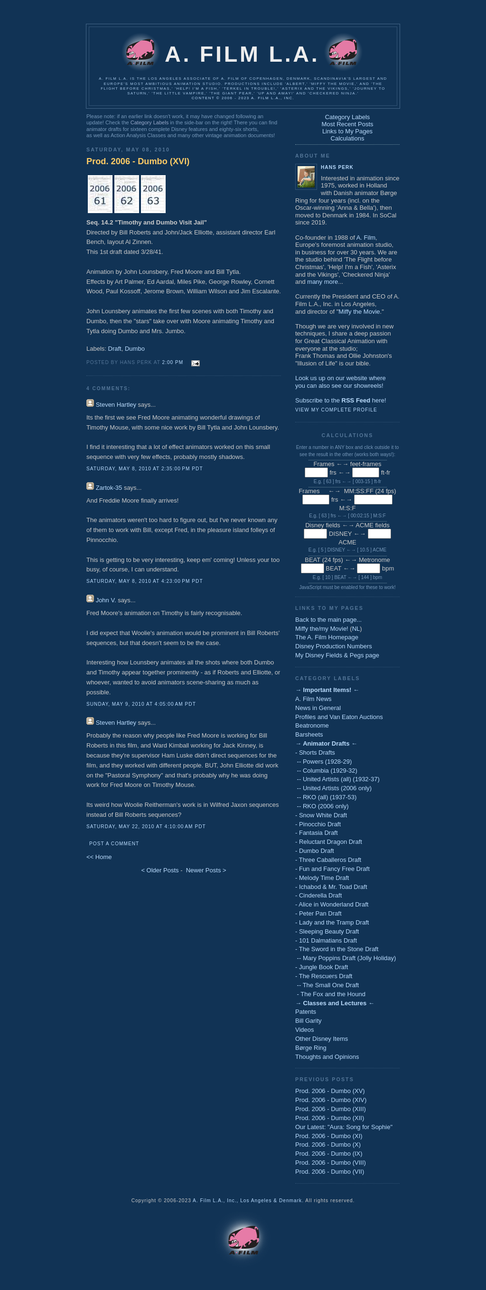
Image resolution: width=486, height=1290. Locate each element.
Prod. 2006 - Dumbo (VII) (329, 1171)
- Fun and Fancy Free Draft (332, 868)
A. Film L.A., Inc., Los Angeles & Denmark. (248, 1200)
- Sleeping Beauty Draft (327, 931)
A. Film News (313, 698)
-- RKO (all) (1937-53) (325, 797)
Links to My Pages (347, 131)
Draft (115, 348)
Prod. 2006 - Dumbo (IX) (329, 1153)
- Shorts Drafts (315, 752)
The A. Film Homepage (326, 637)
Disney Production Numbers (333, 646)
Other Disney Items (321, 1038)
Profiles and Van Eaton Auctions (339, 716)
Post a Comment (114, 843)
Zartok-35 (109, 487)
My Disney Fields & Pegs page (337, 655)
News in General (318, 707)
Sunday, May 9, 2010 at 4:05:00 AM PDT (141, 704)
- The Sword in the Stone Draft (336, 949)
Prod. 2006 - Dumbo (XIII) (330, 1108)
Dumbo (135, 348)
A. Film (365, 237)
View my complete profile (336, 409)
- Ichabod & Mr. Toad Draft (331, 886)
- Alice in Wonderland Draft (331, 904)
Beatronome (312, 725)
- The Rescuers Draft (323, 976)
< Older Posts (159, 870)
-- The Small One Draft (327, 985)
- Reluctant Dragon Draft (328, 841)
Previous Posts (324, 1079)
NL (356, 628)
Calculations (347, 138)
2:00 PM (173, 362)
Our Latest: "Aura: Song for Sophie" (344, 1127)
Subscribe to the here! (340, 400)
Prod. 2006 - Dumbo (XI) (329, 1136)
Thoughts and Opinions (327, 1056)
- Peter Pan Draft (318, 913)
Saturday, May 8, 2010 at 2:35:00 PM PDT (144, 468)
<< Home (99, 856)
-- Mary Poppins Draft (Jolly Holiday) (345, 958)
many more (322, 281)
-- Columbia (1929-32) (326, 770)
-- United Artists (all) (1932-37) (337, 779)
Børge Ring (311, 1047)
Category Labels (149, 122)
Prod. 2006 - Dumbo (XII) (329, 1118)
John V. (106, 600)
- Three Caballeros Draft (328, 859)
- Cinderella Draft (318, 895)
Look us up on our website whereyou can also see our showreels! (340, 381)
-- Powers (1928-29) (323, 761)
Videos (304, 1029)
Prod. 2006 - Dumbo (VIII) (330, 1162)
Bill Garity (308, 1020)
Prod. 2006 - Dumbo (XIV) (330, 1099)
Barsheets (309, 734)
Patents (305, 1011)
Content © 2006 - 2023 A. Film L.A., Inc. (243, 98)
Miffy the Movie (359, 311)
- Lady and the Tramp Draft (332, 922)
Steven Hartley (116, 404)
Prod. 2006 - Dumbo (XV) (330, 1090)
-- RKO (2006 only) (322, 806)
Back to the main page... (328, 619)
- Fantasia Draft (316, 832)
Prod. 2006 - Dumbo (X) (328, 1144)
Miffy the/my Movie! (321, 628)
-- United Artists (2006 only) (333, 788)
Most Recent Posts (347, 124)
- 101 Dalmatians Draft (326, 940)
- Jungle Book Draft (321, 967)
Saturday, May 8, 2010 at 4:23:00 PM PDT (144, 581)
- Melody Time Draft (322, 877)
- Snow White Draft (321, 815)
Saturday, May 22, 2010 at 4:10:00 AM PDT (146, 826)
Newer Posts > (206, 870)
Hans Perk (337, 167)
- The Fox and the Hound (330, 994)
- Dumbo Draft (314, 850)
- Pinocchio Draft (318, 824)
